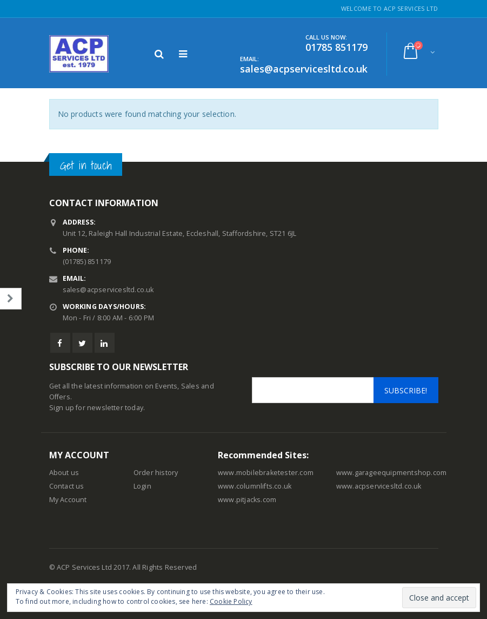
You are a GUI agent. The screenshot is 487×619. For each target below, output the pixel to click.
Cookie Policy (231, 601)
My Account (68, 499)
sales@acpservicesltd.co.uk (108, 289)
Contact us (66, 486)
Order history (156, 472)
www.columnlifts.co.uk (254, 486)
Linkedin (105, 343)
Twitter (82, 343)
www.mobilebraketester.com (265, 472)
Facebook (60, 343)
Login (142, 486)
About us (64, 472)
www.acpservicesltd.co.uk (379, 486)
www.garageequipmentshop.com (391, 472)
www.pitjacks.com (247, 499)
